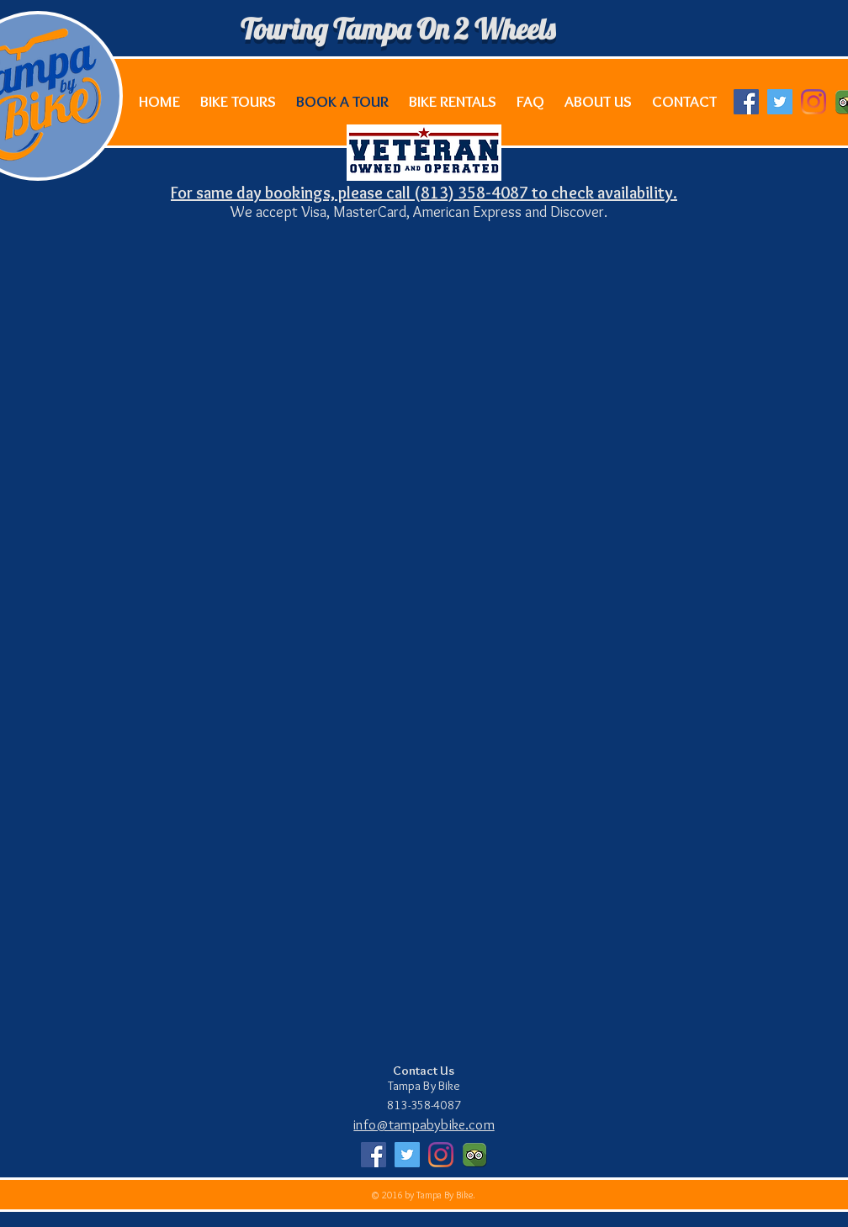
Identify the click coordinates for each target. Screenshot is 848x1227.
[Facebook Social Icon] (746, 101)
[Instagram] (813, 101)
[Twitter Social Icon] (779, 101)
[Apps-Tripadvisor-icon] (474, 1154)
